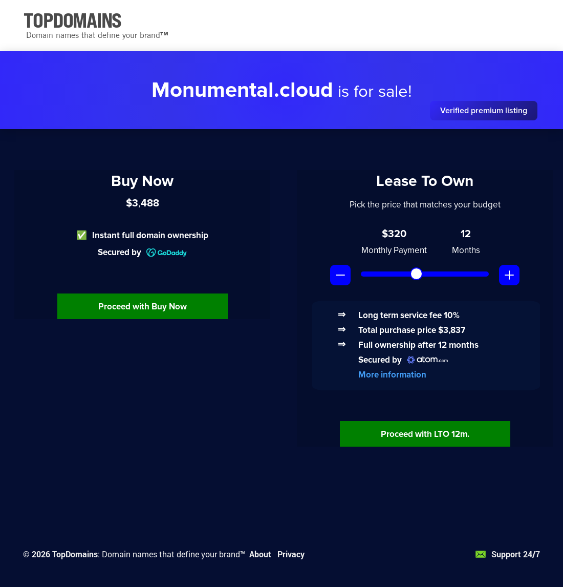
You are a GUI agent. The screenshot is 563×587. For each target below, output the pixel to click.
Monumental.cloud (242, 90)
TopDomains (75, 554)
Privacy (291, 554)
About (260, 554)
